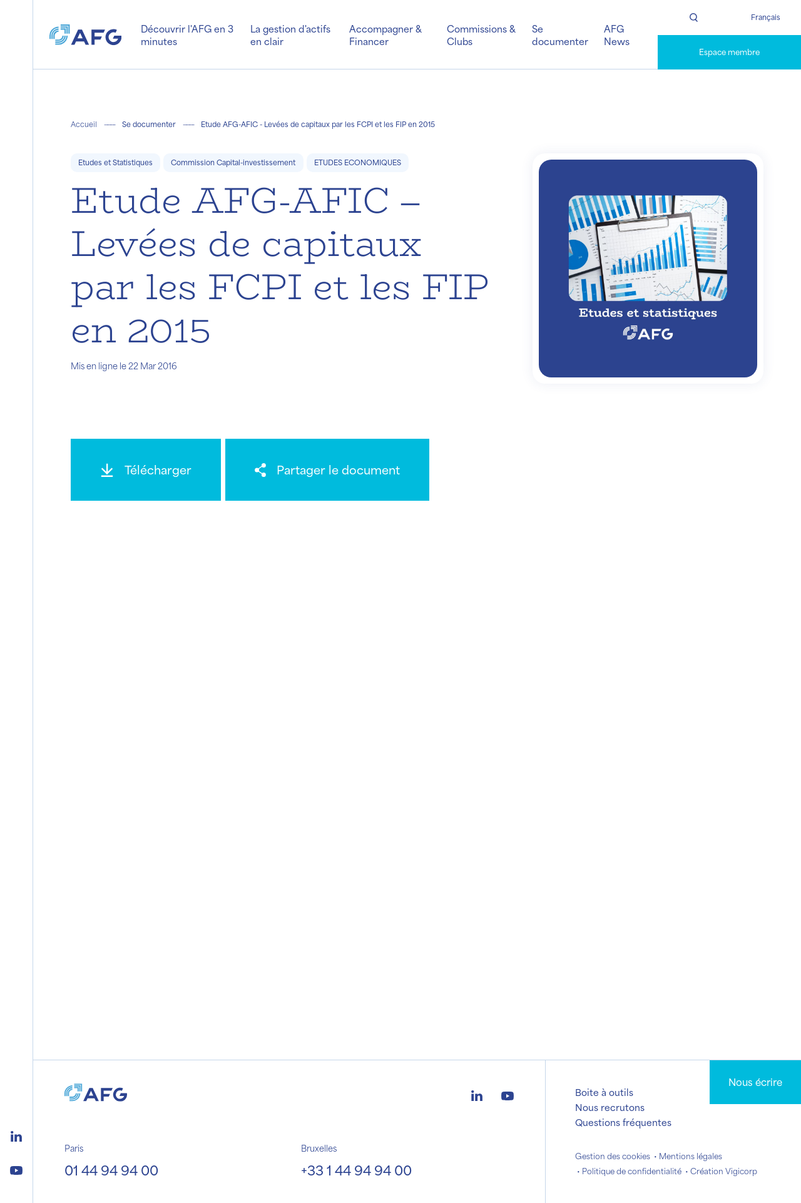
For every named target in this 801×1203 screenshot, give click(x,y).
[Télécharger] (146, 470)
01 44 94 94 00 (111, 1170)
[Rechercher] (694, 17)
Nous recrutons (610, 1107)
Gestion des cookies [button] (612, 1156)
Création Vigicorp (723, 1171)
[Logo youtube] (16, 1168)
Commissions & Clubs (481, 35)
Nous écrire (755, 1081)
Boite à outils (604, 1092)
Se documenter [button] (560, 35)
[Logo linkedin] (16, 1135)
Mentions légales (690, 1156)
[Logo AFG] (85, 34)
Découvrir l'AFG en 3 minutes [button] (187, 35)
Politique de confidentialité (631, 1171)
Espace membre (729, 52)
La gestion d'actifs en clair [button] (290, 35)
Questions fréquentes (623, 1122)
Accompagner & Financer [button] (385, 35)
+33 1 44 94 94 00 (356, 1170)
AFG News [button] (617, 35)
